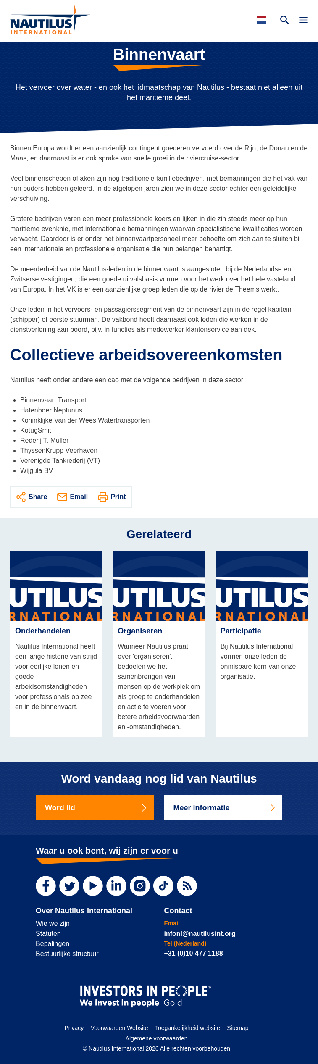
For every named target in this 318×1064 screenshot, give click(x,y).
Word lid (96, 808)
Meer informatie (224, 808)
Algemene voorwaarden (157, 1038)
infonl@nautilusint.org (199, 933)
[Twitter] (69, 886)
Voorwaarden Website (119, 1028)
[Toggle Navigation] (303, 21)
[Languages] (262, 20)
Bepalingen (52, 943)
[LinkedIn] (116, 886)
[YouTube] (93, 886)
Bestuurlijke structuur (67, 953)
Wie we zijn (53, 923)
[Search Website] (284, 21)
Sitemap (237, 1028)
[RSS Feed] (187, 886)
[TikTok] (163, 886)
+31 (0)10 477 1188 (193, 953)
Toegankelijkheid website (187, 1028)
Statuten (48, 933)
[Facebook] (46, 886)
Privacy (74, 1028)
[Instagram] (140, 886)
